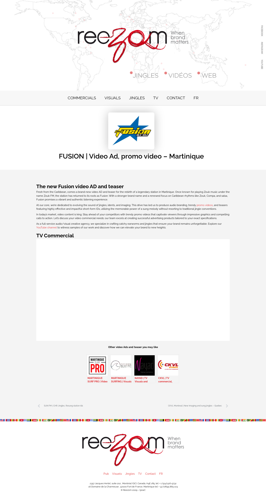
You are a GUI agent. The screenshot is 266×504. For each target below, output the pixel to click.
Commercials (82, 98)
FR (196, 98)
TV (155, 98)
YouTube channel (47, 227)
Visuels (117, 473)
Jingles (137, 98)
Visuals (112, 98)
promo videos (205, 205)
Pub (106, 473)
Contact (176, 98)
